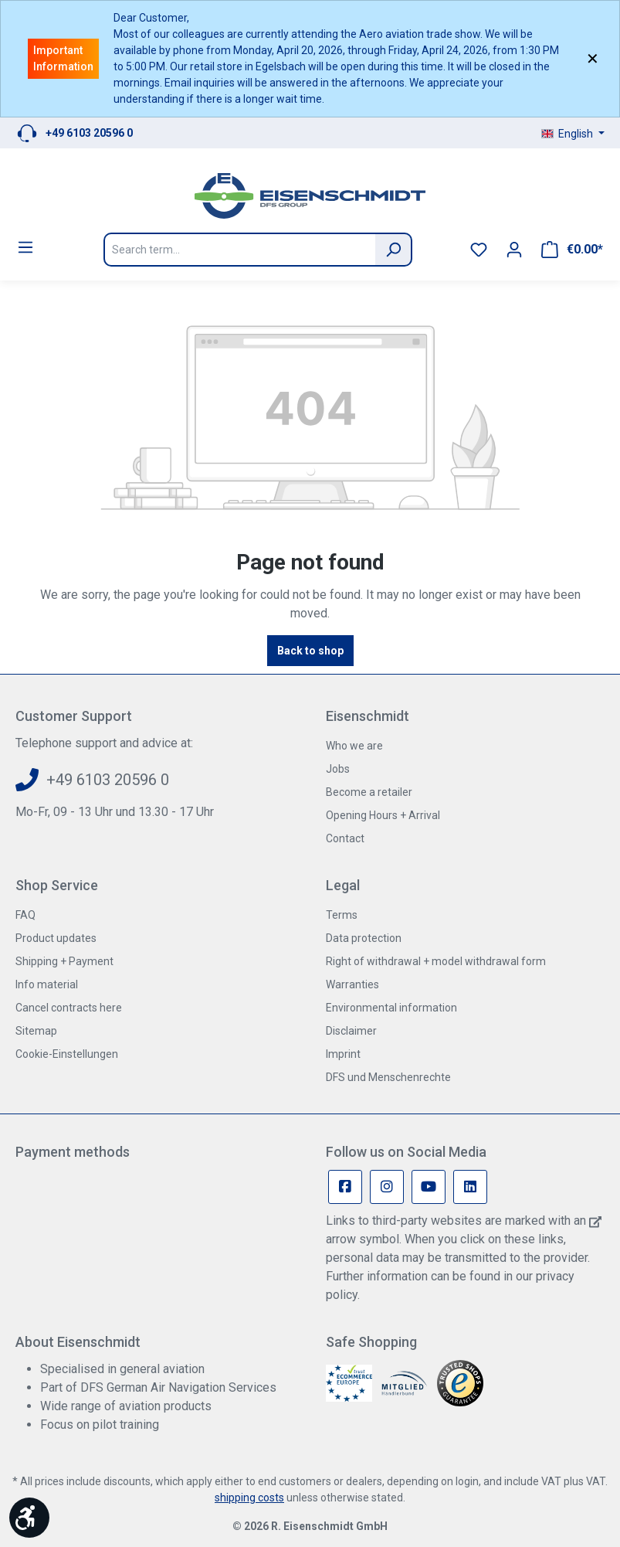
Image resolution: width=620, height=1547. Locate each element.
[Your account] (514, 249)
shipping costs (249, 1497)
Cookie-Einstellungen (66, 1054)
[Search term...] (239, 250)
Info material (46, 984)
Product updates (56, 938)
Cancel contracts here (68, 1007)
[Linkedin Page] (470, 1187)
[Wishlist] (478, 249)
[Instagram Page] (387, 1187)
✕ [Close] (592, 58)
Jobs (338, 769)
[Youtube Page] (428, 1187)
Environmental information (391, 1007)
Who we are (354, 746)
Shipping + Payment (64, 961)
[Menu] (25, 247)
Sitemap (36, 1031)
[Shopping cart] (572, 249)
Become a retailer (369, 792)
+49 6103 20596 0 (89, 133)
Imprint (343, 1054)
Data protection (363, 938)
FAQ (25, 915)
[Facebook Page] (345, 1187)
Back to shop (310, 650)
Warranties (352, 984)
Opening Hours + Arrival (383, 815)
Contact (345, 838)
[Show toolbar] (29, 1518)
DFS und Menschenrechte (388, 1077)
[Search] (393, 250)
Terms (341, 915)
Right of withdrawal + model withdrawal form (436, 961)
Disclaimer (351, 1031)
